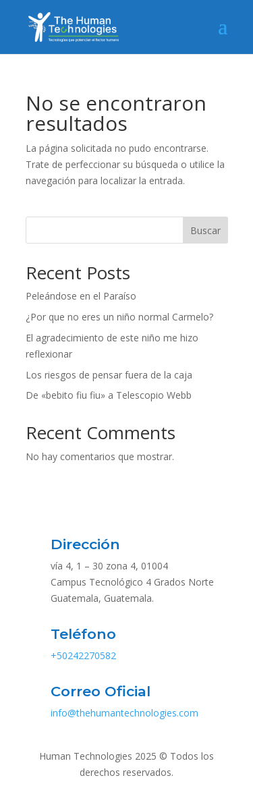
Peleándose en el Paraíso (81, 295)
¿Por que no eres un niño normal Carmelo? (119, 316)
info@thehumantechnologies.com (124, 712)
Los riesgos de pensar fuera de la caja (109, 374)
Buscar (205, 230)
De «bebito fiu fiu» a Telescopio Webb (109, 395)
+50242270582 (83, 655)
